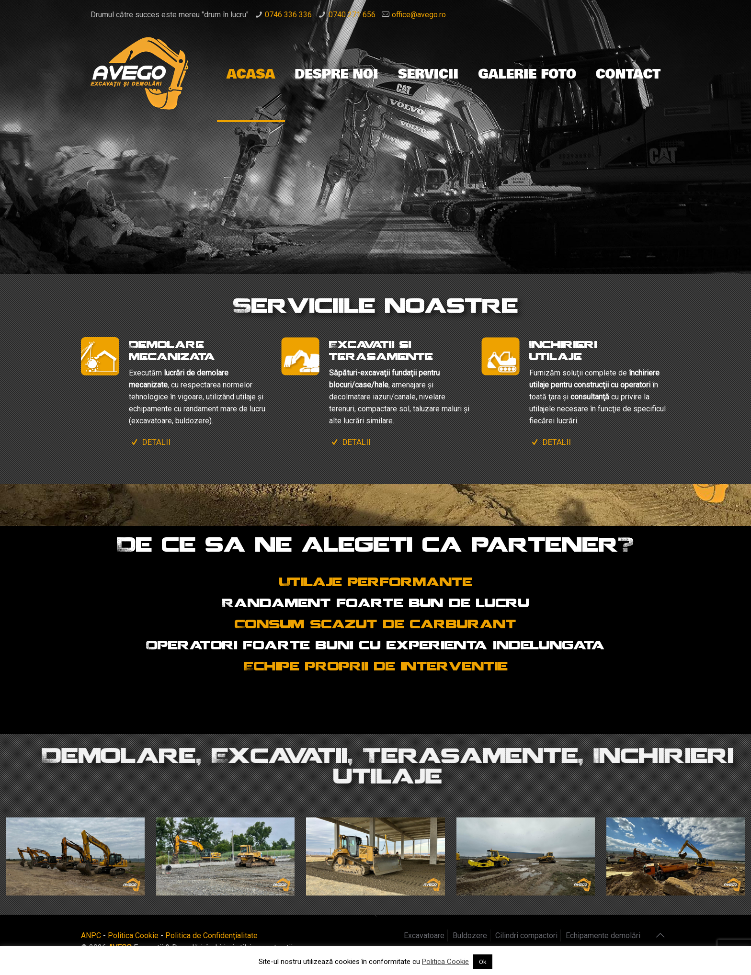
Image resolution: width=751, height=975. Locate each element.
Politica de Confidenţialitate (211, 935)
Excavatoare (424, 935)
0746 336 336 (288, 14)
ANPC (91, 935)
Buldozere (470, 935)
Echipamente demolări (603, 935)
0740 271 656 (352, 14)
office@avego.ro (419, 14)
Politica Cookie (133, 935)
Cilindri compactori (526, 935)
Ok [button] (483, 961)
